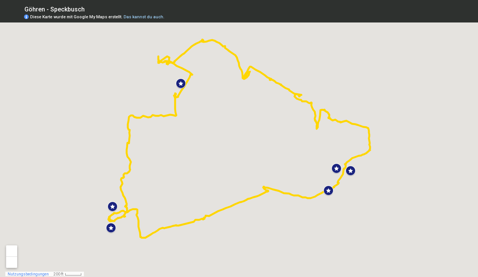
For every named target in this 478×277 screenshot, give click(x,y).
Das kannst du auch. (144, 16)
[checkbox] (90, 8)
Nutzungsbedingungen (28, 274)
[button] (180, 83)
